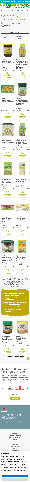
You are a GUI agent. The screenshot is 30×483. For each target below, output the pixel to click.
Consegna (15, 433)
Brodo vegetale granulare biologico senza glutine (7, 259)
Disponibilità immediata (7, 75)
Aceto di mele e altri (7, 19)
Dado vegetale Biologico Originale (22, 258)
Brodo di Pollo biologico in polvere (7, 338)
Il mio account (15, 450)
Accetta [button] (22, 476)
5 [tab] (16, 394)
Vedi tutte (15, 398)
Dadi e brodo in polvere (22, 19)
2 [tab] (12, 394)
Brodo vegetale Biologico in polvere (7, 62)
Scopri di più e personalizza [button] (15, 479)
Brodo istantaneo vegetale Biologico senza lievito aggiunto (22, 102)
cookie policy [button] (4, 462)
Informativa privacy (15, 435)
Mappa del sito (15, 446)
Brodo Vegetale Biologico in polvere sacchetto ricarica (22, 62)
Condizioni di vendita (15, 437)
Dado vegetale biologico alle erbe (7, 100)
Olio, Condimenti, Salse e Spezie (11, 16)
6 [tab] (17, 394)
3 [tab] (13, 394)
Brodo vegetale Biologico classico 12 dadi (7, 220)
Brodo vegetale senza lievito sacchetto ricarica (21, 142)
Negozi (15, 448)
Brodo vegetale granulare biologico (7, 141)
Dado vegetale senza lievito (20, 219)
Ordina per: (18, 36)
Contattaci (15, 444)
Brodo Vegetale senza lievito (21, 180)
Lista (23, 6)
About (15, 439)
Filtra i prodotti (15, 32)
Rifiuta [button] (8, 476)
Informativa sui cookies (15, 442)
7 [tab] (19, 394)
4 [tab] (15, 394)
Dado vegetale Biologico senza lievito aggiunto (6, 181)
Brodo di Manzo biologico (21, 338)
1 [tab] (11, 394)
